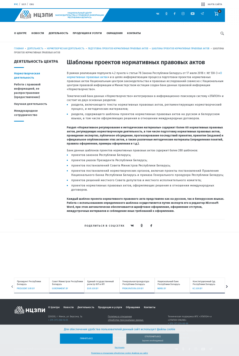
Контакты (134, 33)
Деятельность (58, 33)
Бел (24, 4)
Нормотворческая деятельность (66, 48)
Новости (37, 33)
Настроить (119, 347)
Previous (10, 286)
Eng (32, 4)
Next (229, 286)
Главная (19, 48)
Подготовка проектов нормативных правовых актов (118, 48)
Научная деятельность (30, 104)
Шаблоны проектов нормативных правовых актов (180, 48)
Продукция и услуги (87, 33)
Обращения (114, 33)
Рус (16, 4)
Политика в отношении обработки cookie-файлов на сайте (119, 353)
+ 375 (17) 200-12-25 (58, 320)
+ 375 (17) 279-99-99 (178, 323)
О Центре (20, 33)
